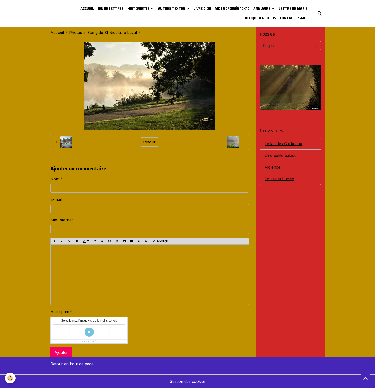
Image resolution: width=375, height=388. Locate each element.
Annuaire (262, 8)
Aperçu (160, 241)
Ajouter (61, 352)
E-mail (56, 199)
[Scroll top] (365, 378)
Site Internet (61, 220)
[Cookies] (10, 378)
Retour (149, 142)
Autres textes (172, 8)
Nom (54, 178)
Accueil (87, 8)
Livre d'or (202, 8)
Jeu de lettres (111, 8)
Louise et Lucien (279, 178)
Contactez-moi (293, 18)
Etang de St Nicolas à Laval (112, 32)
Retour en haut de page (72, 363)
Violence (272, 167)
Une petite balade (281, 155)
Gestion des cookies (188, 381)
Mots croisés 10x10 (232, 8)
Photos (75, 32)
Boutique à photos (258, 18)
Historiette (138, 8)
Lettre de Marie (293, 8)
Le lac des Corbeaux (283, 143)
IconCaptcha (88, 341)
